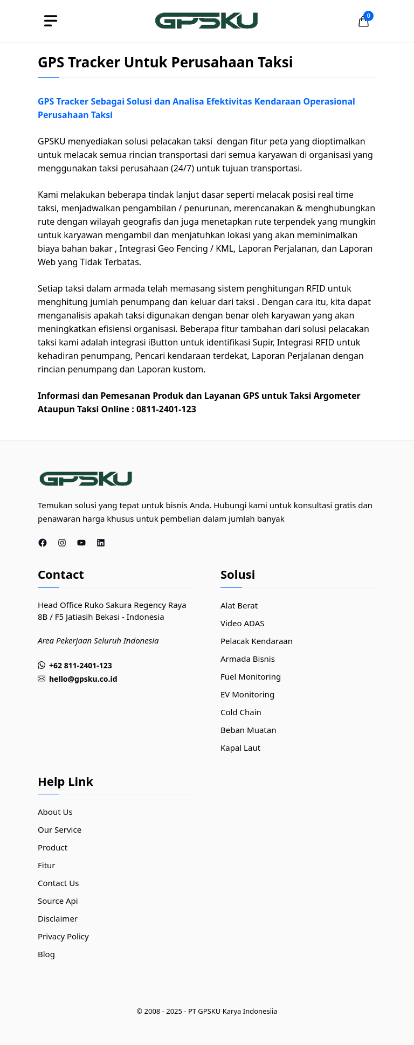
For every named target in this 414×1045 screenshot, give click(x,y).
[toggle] (51, 21)
